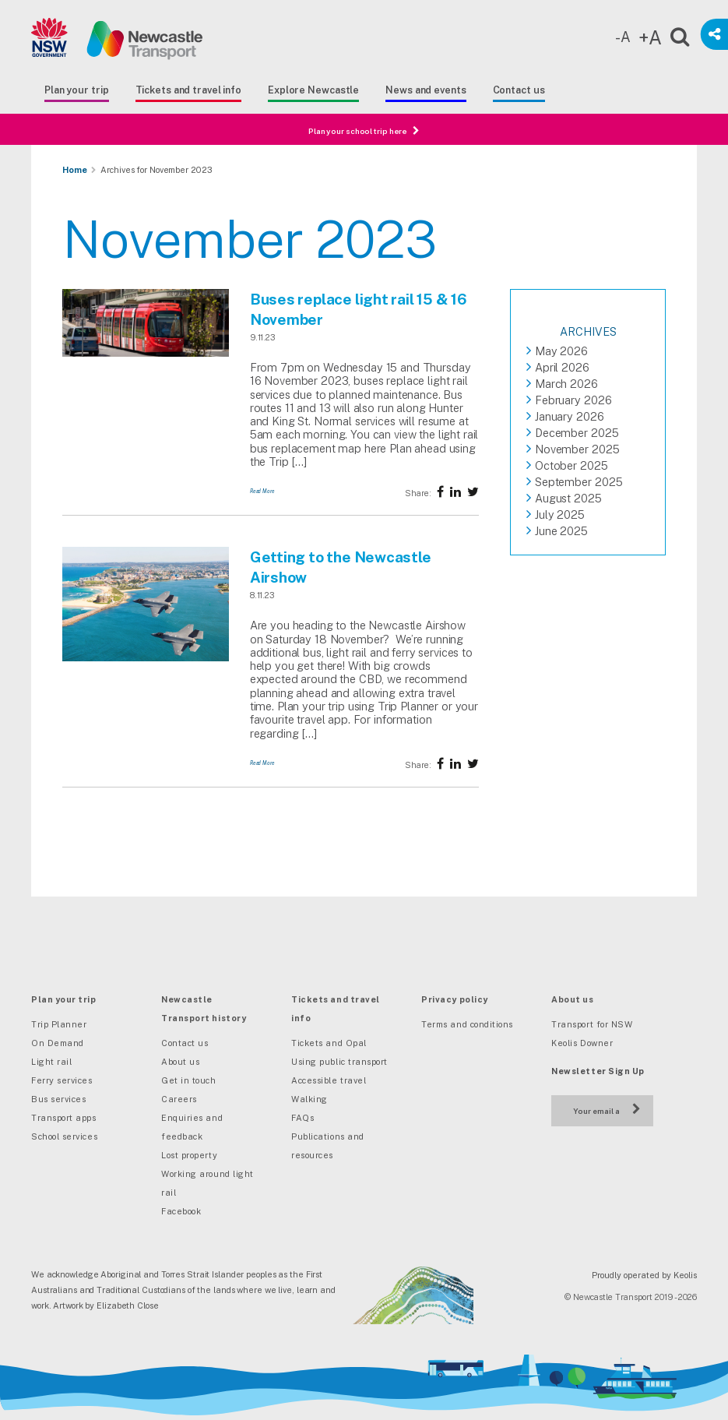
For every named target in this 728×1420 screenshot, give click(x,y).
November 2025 (577, 449)
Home (74, 169)
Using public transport (339, 1061)
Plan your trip (76, 90)
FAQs (302, 1117)
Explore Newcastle (313, 90)
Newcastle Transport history (203, 1009)
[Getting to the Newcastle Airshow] (145, 658)
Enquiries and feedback (192, 1127)
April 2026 (562, 367)
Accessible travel (328, 1080)
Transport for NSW (591, 1024)
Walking (309, 1099)
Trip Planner (58, 1024)
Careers (179, 1099)
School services (64, 1136)
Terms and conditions (467, 1024)
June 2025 (561, 530)
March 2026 (566, 383)
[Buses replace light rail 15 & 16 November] (145, 353)
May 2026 (561, 351)
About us (180, 1061)
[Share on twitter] (455, 491)
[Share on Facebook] (440, 491)
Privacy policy (454, 999)
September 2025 (579, 481)
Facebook (181, 1211)
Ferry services (62, 1080)
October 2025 (571, 465)
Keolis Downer (582, 1043)
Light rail (51, 1061)
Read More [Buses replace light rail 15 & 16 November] (262, 491)
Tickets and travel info (188, 90)
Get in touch (188, 1080)
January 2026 (569, 416)
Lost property (189, 1155)
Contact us (519, 90)
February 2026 (573, 400)
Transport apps (64, 1117)
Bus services (58, 1099)
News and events (425, 90)
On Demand (57, 1043)
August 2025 (568, 498)
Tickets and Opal (329, 1043)
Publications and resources (327, 1146)
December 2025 (577, 432)
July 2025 (560, 514)
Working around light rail (207, 1183)
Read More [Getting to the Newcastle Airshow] (262, 763)
